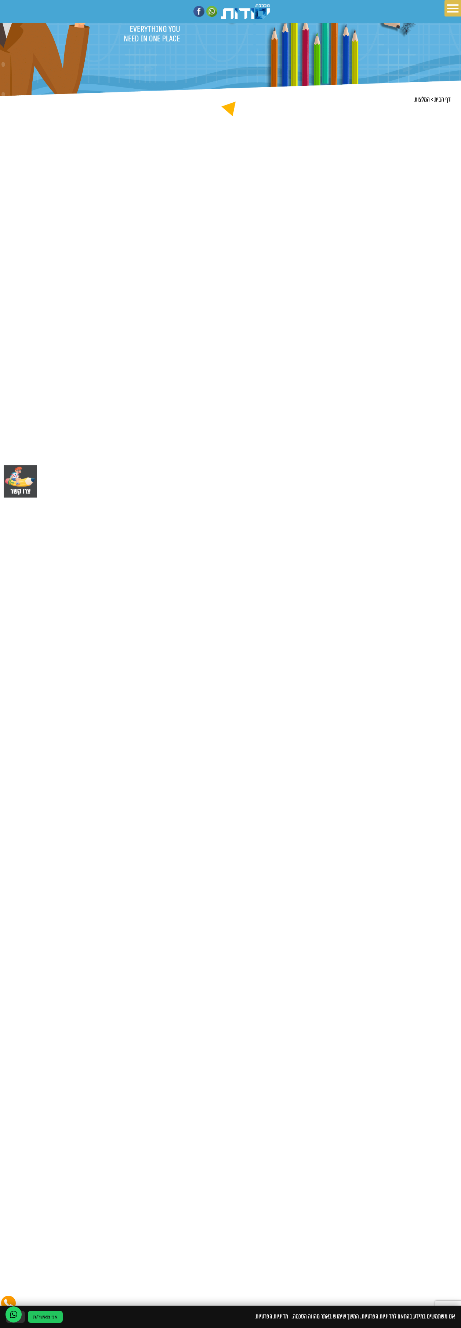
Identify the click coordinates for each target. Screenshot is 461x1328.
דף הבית (442, 99)
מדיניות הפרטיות (271, 1316)
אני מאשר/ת (45, 1317)
